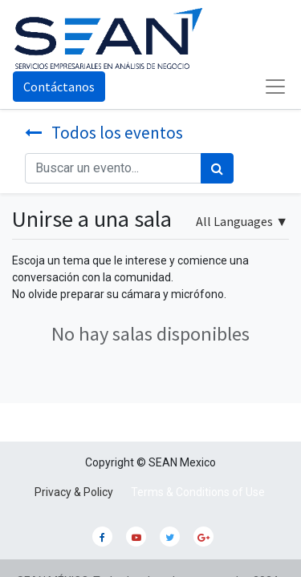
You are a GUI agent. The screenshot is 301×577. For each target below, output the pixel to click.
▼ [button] (242, 221)
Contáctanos (59, 87)
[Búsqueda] (217, 168)
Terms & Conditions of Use (198, 492)
